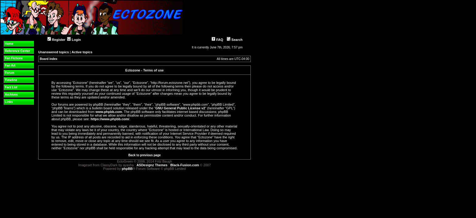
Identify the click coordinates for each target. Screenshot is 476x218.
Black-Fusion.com (184, 165)
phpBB (127, 168)
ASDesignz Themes (152, 165)
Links (9, 102)
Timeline (11, 80)
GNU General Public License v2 (180, 108)
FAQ (217, 39)
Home (9, 43)
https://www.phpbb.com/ (110, 119)
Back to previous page (144, 155)
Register (56, 39)
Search (235, 39)
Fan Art (10, 65)
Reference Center (17, 51)
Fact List (11, 87)
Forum (9, 72)
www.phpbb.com (108, 112)
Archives (11, 94)
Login (74, 39)
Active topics (82, 52)
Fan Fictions (14, 58)
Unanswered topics (53, 52)
